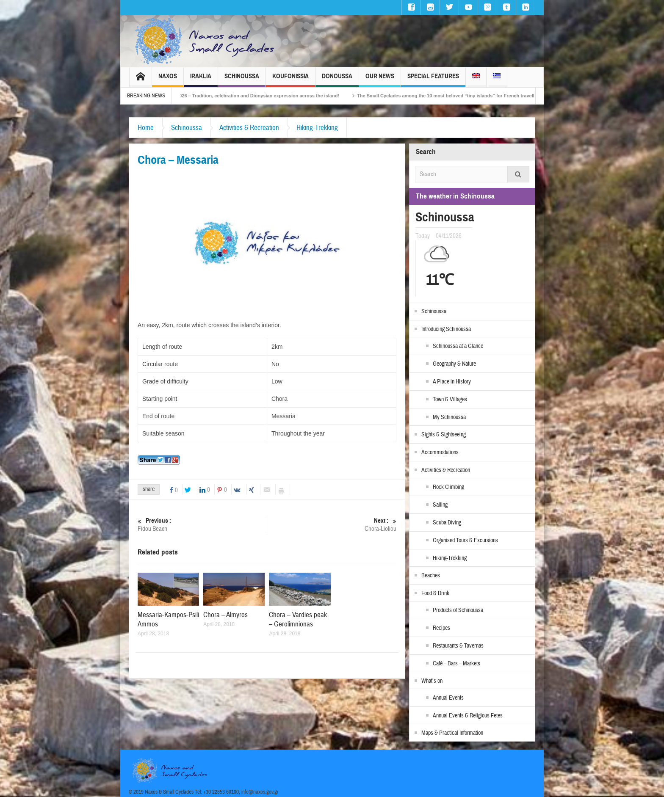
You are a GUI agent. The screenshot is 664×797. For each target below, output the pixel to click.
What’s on (432, 681)
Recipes (441, 628)
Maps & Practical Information (452, 733)
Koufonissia (290, 79)
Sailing (440, 505)
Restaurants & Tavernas (458, 646)
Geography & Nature (454, 364)
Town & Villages (450, 399)
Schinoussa (242, 79)
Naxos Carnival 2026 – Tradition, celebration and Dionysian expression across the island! (261, 95)
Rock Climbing (448, 487)
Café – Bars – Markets (456, 663)
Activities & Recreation (249, 127)
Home (146, 127)
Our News (380, 79)
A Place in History (452, 382)
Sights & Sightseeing (443, 434)
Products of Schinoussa (458, 610)
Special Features (433, 79)
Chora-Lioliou (331, 524)
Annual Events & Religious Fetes (468, 716)
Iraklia (201, 79)
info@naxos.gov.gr (260, 792)
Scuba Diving (447, 523)
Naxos (167, 79)
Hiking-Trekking (317, 127)
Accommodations (440, 452)
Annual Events (448, 698)
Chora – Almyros (225, 614)
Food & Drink (435, 593)
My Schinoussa (449, 417)
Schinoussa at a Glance (458, 346)
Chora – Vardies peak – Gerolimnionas (298, 619)
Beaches (430, 575)
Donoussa (337, 79)
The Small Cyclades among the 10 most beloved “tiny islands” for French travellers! (471, 95)
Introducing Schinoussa (446, 329)
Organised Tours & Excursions (465, 540)
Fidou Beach (202, 524)
